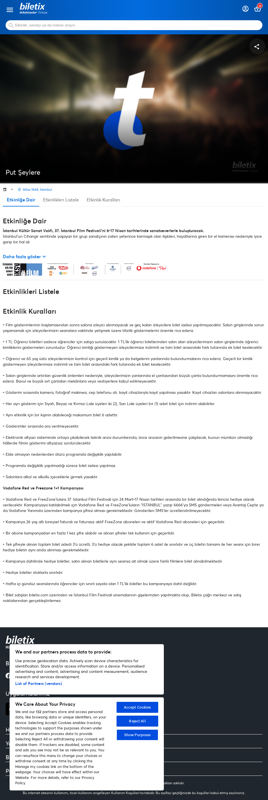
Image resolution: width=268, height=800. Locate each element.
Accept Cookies (137, 707)
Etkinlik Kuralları (103, 200)
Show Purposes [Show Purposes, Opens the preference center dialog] (137, 734)
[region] (86, 717)
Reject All (137, 720)
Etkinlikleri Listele (61, 200)
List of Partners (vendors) (38, 683)
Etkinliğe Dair (21, 200)
